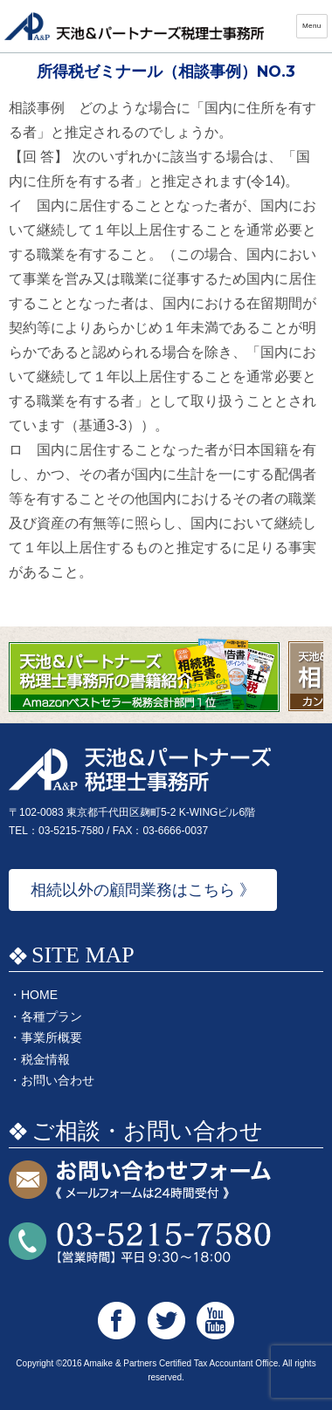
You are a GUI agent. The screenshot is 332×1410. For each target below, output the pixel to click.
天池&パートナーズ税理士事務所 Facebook (116, 1320)
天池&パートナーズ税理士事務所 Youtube (215, 1320)
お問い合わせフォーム (140, 1180)
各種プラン (51, 1016)
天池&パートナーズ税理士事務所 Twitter (166, 1320)
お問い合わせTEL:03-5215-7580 (140, 1242)
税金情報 (45, 1059)
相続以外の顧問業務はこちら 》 (143, 890)
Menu (312, 26)
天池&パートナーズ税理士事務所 (135, 26)
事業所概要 (51, 1037)
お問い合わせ (57, 1080)
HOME (39, 995)
